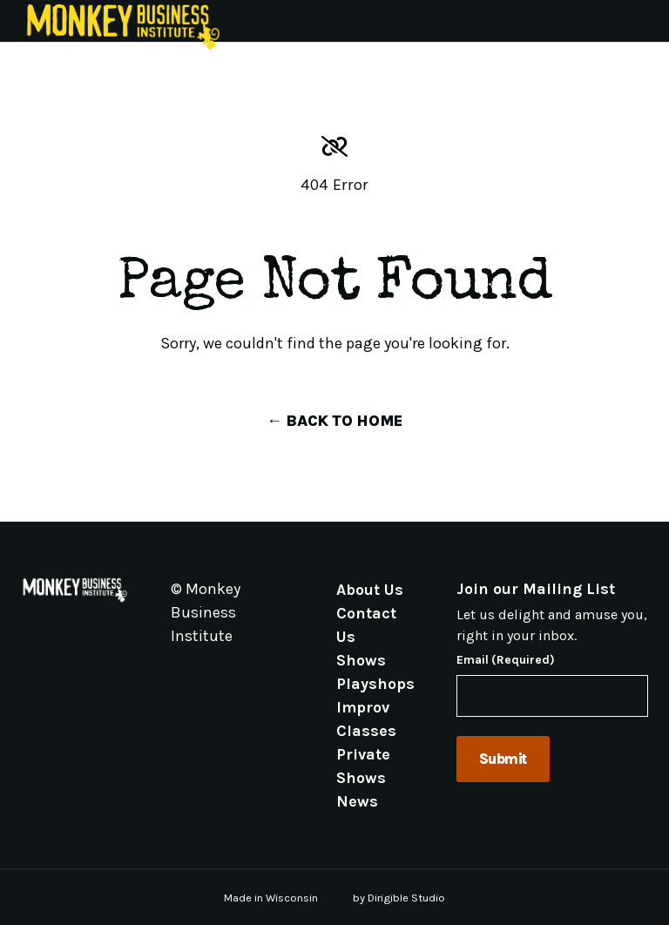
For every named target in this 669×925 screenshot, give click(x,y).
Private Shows (363, 765)
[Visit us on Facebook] (199, 676)
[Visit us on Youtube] (261, 676)
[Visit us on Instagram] (219, 676)
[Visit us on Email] (178, 676)
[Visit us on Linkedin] (240, 676)
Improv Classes (366, 718)
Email (505, 660)
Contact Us (366, 624)
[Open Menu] (648, 21)
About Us (369, 588)
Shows (361, 659)
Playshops (375, 682)
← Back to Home (334, 420)
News (357, 800)
